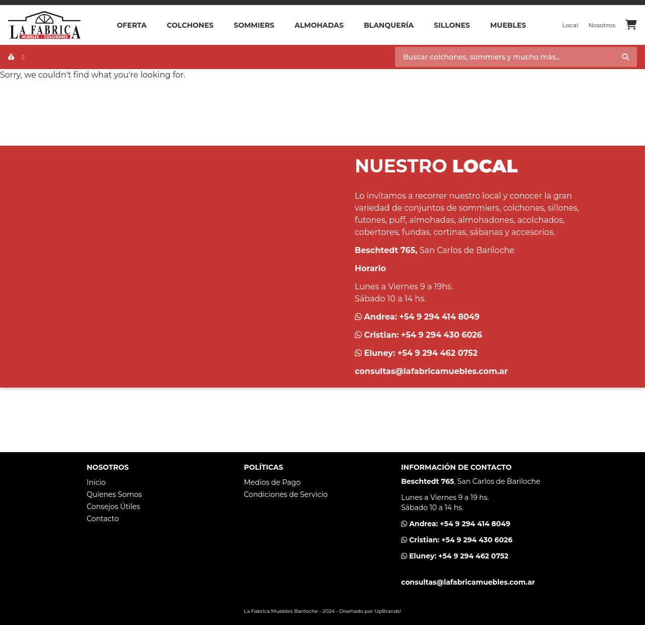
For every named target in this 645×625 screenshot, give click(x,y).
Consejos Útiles (113, 506)
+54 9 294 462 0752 (438, 353)
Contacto (103, 518)
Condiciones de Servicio (286, 494)
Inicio (96, 482)
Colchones (190, 25)
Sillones (452, 25)
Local (570, 25)
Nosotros (601, 25)
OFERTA (132, 25)
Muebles (508, 25)
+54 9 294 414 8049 (439, 317)
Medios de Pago (272, 482)
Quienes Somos (114, 494)
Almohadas (318, 25)
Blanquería (389, 25)
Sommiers (254, 25)
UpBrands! (387, 611)
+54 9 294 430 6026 (441, 335)
